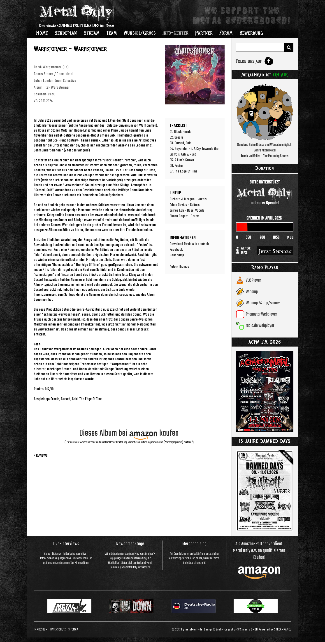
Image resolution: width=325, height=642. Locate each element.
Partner (204, 32)
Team (111, 32)
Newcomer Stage (130, 544)
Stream (92, 32)
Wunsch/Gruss (140, 32)
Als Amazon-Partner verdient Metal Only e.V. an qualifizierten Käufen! (259, 551)
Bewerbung (251, 32)
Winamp (252, 291)
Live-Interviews (66, 544)
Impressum (41, 629)
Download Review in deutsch (189, 244)
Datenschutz (58, 629)
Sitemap (73, 629)
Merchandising (194, 544)
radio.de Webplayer (260, 325)
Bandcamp (177, 255)
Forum (226, 32)
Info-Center (175, 32)
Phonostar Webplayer (261, 314)
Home (42, 32)
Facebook (176, 250)
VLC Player (253, 280)
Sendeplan (66, 32)
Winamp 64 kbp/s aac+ (263, 303)
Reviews (41, 456)
